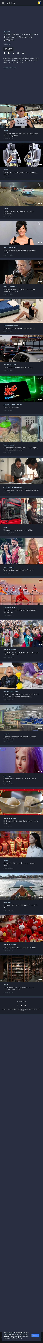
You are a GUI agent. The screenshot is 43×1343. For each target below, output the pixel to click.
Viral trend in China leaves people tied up (19, 328)
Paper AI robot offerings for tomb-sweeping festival (20, 173)
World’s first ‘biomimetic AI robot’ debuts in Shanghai (19, 780)
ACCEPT (35, 1335)
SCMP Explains (8, 567)
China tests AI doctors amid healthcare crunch (21, 490)
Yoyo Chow (7, 44)
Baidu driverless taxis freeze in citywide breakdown (18, 212)
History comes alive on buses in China (17, 530)
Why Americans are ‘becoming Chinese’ (18, 570)
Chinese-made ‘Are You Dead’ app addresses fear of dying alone (20, 134)
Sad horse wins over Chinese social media (19, 947)
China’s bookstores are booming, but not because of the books (19, 988)
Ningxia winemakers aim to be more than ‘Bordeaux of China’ (19, 290)
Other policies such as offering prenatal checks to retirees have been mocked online (21, 695)
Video (11, 3)
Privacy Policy (17, 1338)
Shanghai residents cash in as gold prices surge (19, 864)
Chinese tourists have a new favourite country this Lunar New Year (21, 653)
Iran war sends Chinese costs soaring (17, 367)
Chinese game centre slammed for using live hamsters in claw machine (20, 449)
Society (6, 31)
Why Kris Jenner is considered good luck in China (19, 251)
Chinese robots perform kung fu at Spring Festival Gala (19, 611)
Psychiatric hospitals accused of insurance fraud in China (19, 738)
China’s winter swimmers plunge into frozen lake (20, 906)
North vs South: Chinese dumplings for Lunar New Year (20, 822)
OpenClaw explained (11, 408)
